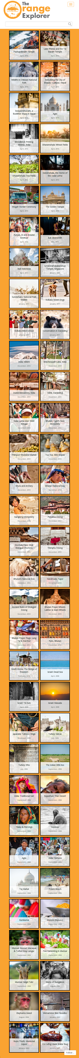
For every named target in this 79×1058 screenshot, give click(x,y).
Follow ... (70, 1052)
